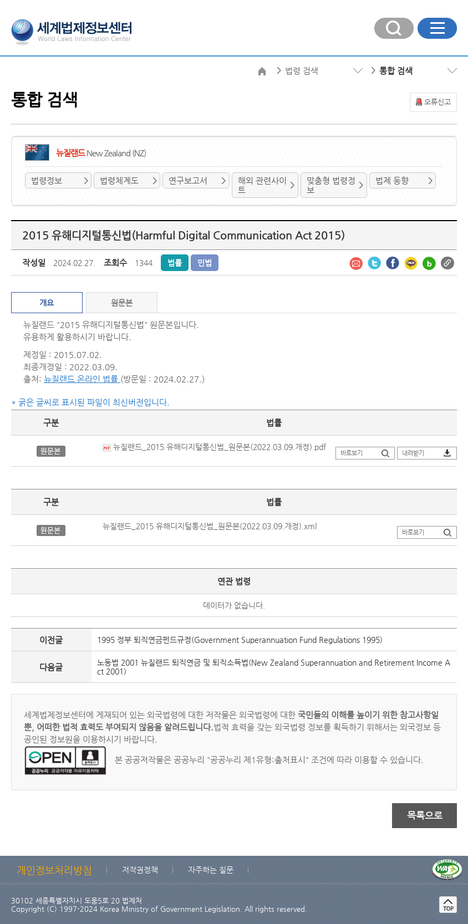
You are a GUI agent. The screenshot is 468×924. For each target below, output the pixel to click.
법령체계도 (119, 180)
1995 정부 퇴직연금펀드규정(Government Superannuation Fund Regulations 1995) (240, 639)
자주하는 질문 (210, 869)
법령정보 (46, 180)
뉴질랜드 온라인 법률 (82, 379)
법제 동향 (392, 180)
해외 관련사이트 (262, 185)
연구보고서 (188, 180)
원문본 (122, 302)
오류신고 (437, 102)
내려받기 (413, 453)
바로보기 (351, 453)
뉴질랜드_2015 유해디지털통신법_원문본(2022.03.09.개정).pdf (214, 446)
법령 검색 (301, 70)
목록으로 (424, 815)
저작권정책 (140, 869)
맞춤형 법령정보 (331, 185)
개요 (46, 302)
